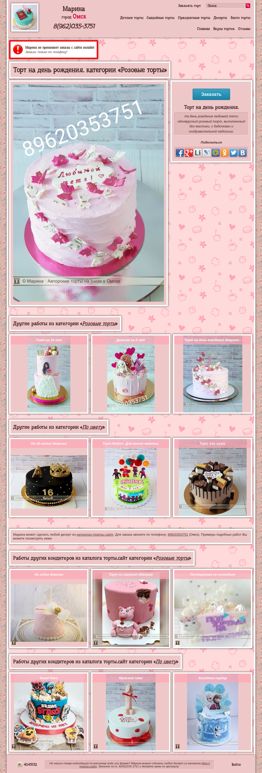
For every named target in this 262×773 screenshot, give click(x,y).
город (73, 17)
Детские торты (131, 18)
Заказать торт (189, 6)
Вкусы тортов (223, 29)
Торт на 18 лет (49, 340)
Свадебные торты (160, 18)
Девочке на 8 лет (130, 340)
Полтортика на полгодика (212, 574)
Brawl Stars (49, 678)
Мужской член (131, 678)
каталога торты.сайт (95, 534)
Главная (203, 29)
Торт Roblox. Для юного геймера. (130, 443)
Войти (236, 764)
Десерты (220, 18)
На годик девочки (48, 574)
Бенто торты (240, 18)
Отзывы (244, 29)
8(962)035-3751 (73, 26)
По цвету (92, 427)
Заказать (211, 94)
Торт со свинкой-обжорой (131, 574)
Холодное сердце (212, 678)
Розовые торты (98, 324)
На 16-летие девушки (49, 443)
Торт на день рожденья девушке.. (212, 340)
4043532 (27, 764)
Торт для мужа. (212, 443)
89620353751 (178, 534)
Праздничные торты (194, 18)
